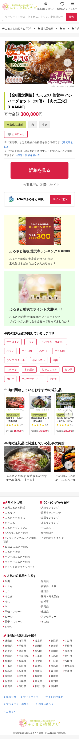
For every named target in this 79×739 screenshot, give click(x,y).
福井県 (22, 676)
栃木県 (8, 681)
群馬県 (8, 686)
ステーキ (12, 369)
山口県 (54, 661)
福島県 (8, 671)
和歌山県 (40, 686)
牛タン (30, 341)
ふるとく (10, 711)
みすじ (43, 351)
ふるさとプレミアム (16, 528)
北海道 (8, 641)
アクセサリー (48, 616)
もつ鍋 (68, 369)
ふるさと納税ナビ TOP (17, 28)
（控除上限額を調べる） (29, 155)
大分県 (68, 656)
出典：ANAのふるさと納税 (62, 86)
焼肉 (55, 360)
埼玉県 (22, 641)
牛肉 (44, 124)
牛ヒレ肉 (27, 351)
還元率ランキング (51, 512)
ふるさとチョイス (15, 518)
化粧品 (45, 611)
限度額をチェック (45, 6)
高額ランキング (50, 523)
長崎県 (68, 646)
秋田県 (8, 661)
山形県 (8, 666)
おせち (8, 626)
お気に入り (62, 6)
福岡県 (54, 686)
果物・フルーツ (14, 611)
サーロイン (13, 341)
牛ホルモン (38, 360)
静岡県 (38, 646)
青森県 (8, 646)
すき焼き (29, 369)
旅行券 (45, 591)
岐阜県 (38, 641)
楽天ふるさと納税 (15, 507)
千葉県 (22, 646)
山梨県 (22, 681)
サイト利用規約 (53, 696)
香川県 (54, 671)
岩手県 (8, 651)
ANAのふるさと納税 (16, 533)
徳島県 (54, 666)
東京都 (22, 651)
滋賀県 (38, 661)
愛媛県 (54, 676)
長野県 (22, 686)
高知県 (54, 681)
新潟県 (22, 661)
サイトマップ (29, 696)
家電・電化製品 (50, 596)
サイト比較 (12, 502)
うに (7, 601)
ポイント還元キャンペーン (20, 567)
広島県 (54, 656)
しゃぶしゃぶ (49, 369)
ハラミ (10, 351)
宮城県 (8, 656)
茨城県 (8, 676)
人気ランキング (50, 507)
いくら (8, 586)
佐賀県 (68, 641)
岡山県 (54, 651)
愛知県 (38, 651)
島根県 (54, 646)
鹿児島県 (69, 666)
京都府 (38, 666)
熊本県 (68, 651)
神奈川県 (24, 656)
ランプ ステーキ (16, 360)
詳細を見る (18, 46)
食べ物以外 (47, 533)
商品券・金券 (48, 586)
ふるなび (10, 512)
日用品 (45, 606)
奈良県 (38, 681)
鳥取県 (54, 641)
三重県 (38, 656)
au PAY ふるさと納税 (16, 547)
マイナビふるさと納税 (17, 562)
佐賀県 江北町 (15, 124)
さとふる (10, 523)
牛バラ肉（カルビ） (53, 341)
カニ (7, 591)
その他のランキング (52, 538)
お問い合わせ (45, 704)
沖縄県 (68, 671)
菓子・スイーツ (14, 621)
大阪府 (38, 671)
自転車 (45, 601)
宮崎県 (68, 661)
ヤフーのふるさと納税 (17, 557)
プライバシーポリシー (17, 704)
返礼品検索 (46, 28)
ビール (8, 616)
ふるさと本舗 (12, 552)
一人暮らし (47, 528)
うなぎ (8, 596)
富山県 (22, 666)
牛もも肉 (60, 351)
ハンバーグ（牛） (32, 378)
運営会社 (10, 696)
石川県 (22, 671)
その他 (53, 378)
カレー (10, 378)
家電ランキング (50, 518)
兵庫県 (38, 676)
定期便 (45, 581)
